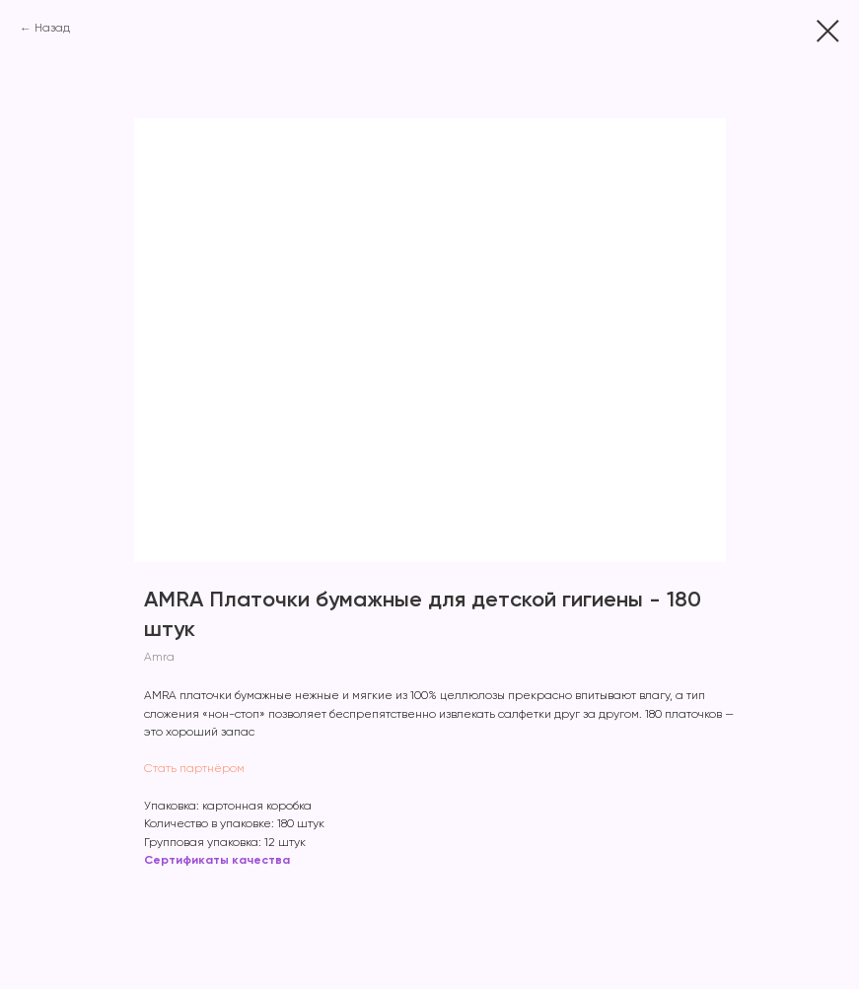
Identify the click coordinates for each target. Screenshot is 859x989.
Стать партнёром (194, 769)
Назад (52, 29)
